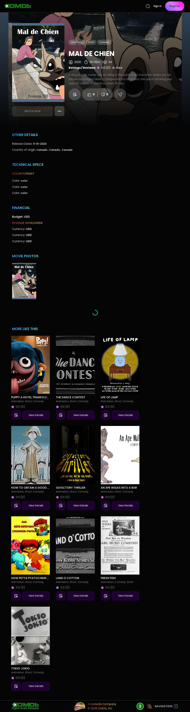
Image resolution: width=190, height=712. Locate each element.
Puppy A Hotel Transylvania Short (37, 397)
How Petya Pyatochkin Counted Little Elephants (48, 578)
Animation (76, 42)
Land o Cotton (67, 578)
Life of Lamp (109, 397)
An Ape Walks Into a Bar (119, 488)
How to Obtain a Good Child (33, 488)
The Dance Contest (70, 397)
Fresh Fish (108, 578)
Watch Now (32, 111)
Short (91, 42)
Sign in (157, 6)
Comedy (104, 42)
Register (174, 6)
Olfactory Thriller (70, 488)
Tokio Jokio (20, 668)
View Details (36, 415)
